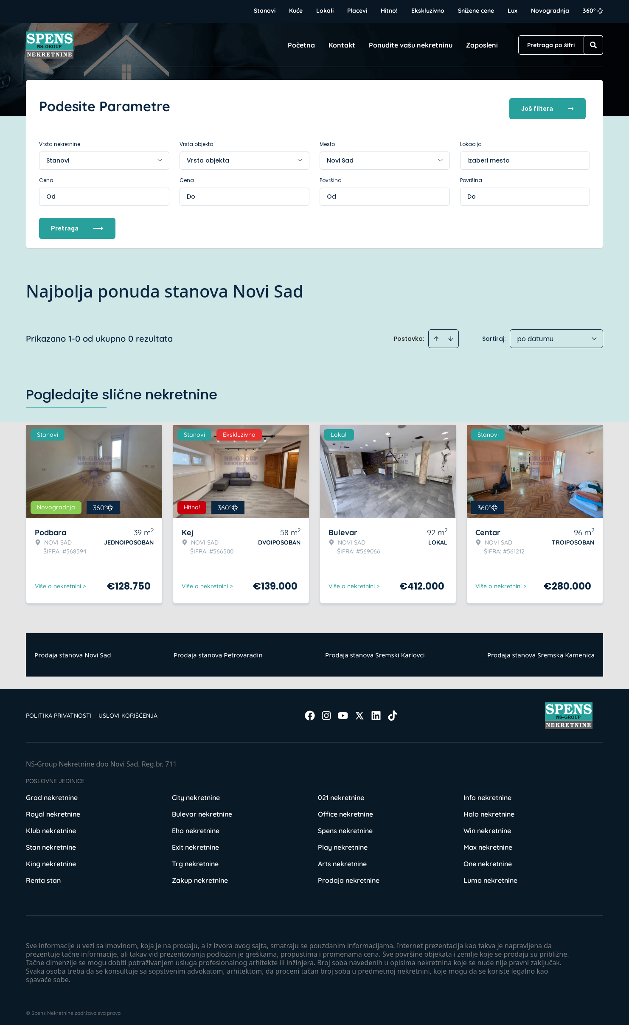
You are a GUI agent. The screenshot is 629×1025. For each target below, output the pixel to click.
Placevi (357, 10)
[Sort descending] (450, 333)
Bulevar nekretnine (202, 809)
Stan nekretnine (51, 842)
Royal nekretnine (53, 809)
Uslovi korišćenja (127, 711)
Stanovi (264, 10)
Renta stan (43, 875)
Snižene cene (476, 10)
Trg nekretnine (195, 859)
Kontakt (342, 45)
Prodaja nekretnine (348, 875)
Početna (301, 45)
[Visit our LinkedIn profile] (376, 711)
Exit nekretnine (195, 842)
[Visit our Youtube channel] (343, 711)
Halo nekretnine (488, 809)
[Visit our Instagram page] (326, 711)
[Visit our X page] (359, 711)
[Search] (593, 45)
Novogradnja (550, 10)
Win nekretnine (487, 826)
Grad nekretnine (52, 793)
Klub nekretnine (51, 826)
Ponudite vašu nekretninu (410, 45)
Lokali (325, 10)
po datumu (535, 334)
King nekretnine (51, 859)
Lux (512, 10)
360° (593, 10)
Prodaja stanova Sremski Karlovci (375, 650)
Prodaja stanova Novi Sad (72, 650)
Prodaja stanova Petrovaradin (218, 650)
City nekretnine (196, 793)
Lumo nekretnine (490, 875)
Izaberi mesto (488, 155)
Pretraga (77, 223)
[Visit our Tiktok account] (393, 711)
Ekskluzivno (427, 10)
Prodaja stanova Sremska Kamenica (541, 650)
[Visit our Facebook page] (310, 711)
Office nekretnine (345, 809)
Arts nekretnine (342, 859)
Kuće (296, 10)
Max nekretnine (487, 842)
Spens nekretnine (345, 826)
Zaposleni (482, 45)
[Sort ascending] (436, 333)
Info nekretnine (487, 793)
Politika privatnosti (59, 711)
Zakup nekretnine (200, 875)
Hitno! (389, 10)
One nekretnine (487, 859)
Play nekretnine (343, 842)
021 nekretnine (341, 793)
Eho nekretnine (195, 826)
